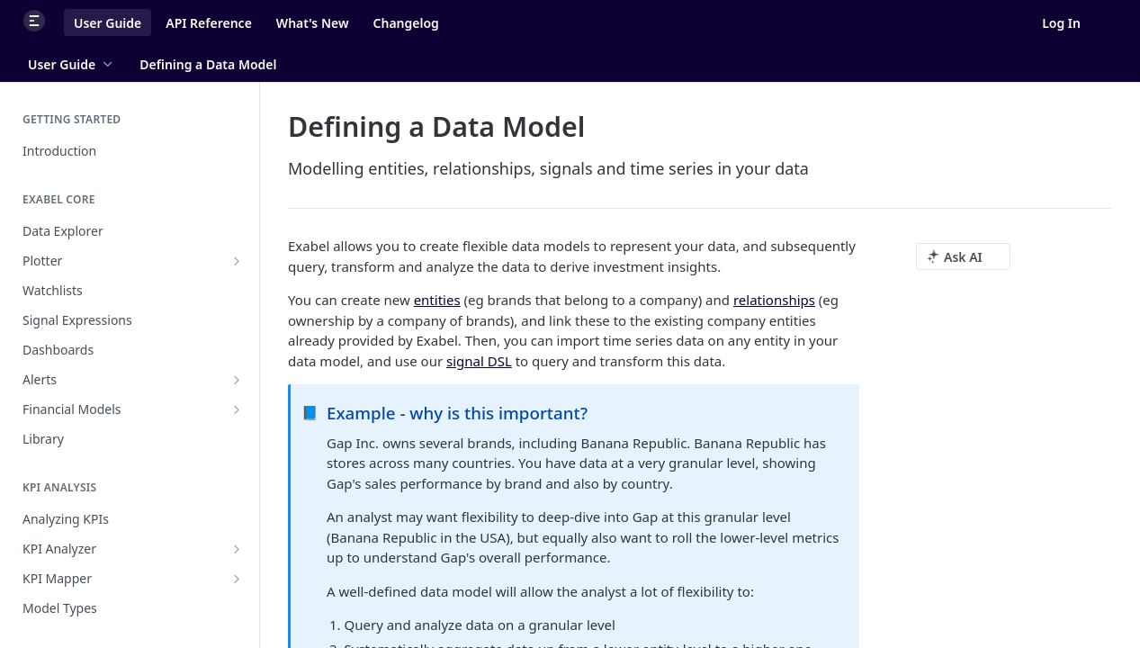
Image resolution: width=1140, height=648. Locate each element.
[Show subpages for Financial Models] (236, 409)
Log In (1061, 23)
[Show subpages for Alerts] (236, 380)
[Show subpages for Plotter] (236, 261)
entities (437, 300)
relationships (774, 300)
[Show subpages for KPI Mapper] (236, 579)
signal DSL (479, 361)
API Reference (209, 23)
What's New (312, 23)
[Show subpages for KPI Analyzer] (236, 549)
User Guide (107, 23)
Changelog (406, 23)
